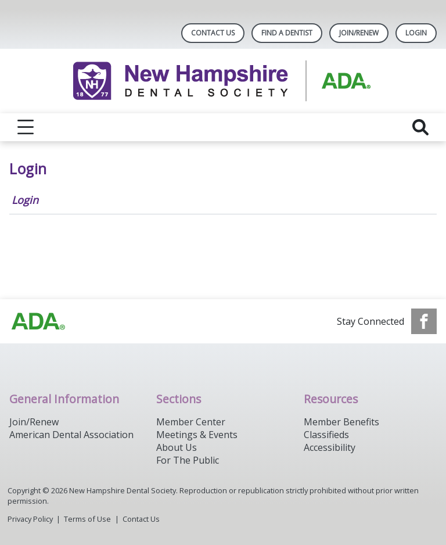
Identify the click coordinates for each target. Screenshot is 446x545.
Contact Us (213, 33)
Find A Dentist (286, 33)
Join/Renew (359, 33)
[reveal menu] (25, 127)
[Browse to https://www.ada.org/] (38, 321)
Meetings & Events (197, 434)
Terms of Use (87, 519)
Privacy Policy (30, 519)
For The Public (187, 460)
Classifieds (326, 434)
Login (25, 200)
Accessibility (329, 447)
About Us (176, 447)
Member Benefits (341, 421)
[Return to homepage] (223, 81)
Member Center (190, 421)
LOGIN (416, 33)
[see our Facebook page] (424, 321)
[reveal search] (420, 127)
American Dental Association (71, 434)
